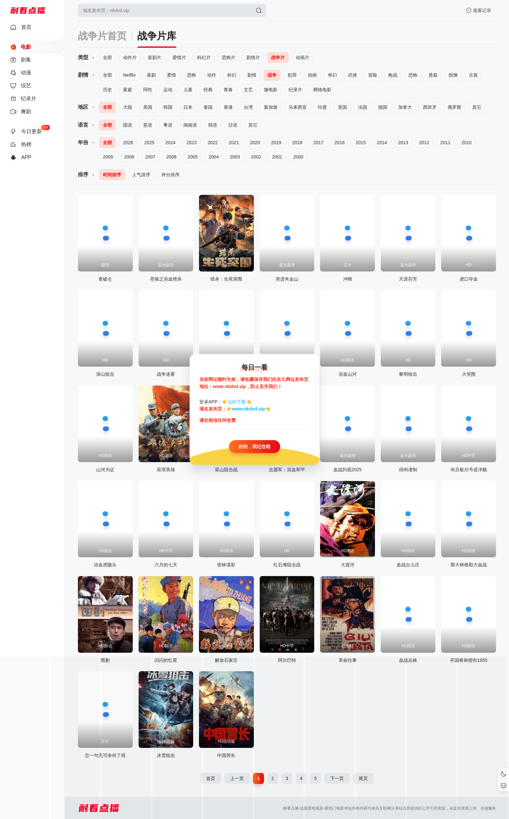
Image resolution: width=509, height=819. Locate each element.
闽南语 (190, 125)
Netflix (129, 75)
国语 (127, 125)
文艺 (248, 89)
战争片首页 (102, 36)
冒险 (372, 75)
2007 (150, 156)
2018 (297, 142)
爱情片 (179, 57)
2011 (445, 142)
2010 (467, 142)
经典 (208, 89)
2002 (256, 156)
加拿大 (405, 107)
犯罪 (292, 75)
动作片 (130, 57)
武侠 (352, 75)
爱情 (171, 75)
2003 (235, 156)
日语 (232, 125)
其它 (476, 107)
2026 (128, 142)
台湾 (248, 107)
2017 (318, 142)
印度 (322, 107)
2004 (214, 156)
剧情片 (253, 57)
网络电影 (322, 89)
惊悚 (453, 75)
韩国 (167, 107)
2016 (340, 142)
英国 (342, 107)
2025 (149, 142)
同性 (147, 89)
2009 (108, 156)
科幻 (231, 75)
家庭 (127, 89)
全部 (107, 57)
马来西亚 (298, 107)
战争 (272, 75)
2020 (255, 142)
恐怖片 (228, 57)
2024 (170, 142)
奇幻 (332, 75)
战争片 (278, 57)
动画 (312, 75)
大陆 (127, 107)
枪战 (392, 75)
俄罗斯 (454, 107)
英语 (147, 125)
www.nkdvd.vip (248, 409)
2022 (213, 142)
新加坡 (271, 107)
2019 (276, 142)
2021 (234, 142)
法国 (362, 107)
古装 (473, 75)
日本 (187, 107)
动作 (211, 75)
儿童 (187, 89)
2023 (191, 142)
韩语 (212, 125)
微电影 (271, 89)
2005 (193, 156)
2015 (361, 142)
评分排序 (170, 174)
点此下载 (237, 401)
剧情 (251, 75)
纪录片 (295, 89)
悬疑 (433, 75)
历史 (107, 89)
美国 (147, 107)
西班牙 (430, 107)
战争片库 (156, 36)
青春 (228, 89)
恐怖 (191, 75)
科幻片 (204, 57)
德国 (382, 107)
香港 (228, 107)
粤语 (167, 125)
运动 (167, 89)
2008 (129, 156)
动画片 (302, 57)
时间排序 (112, 174)
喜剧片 (154, 57)
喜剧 (151, 75)
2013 (403, 142)
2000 (298, 156)
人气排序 (141, 174)
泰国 (208, 107)
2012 (424, 142)
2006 (171, 156)
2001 (277, 156)
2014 (382, 142)
